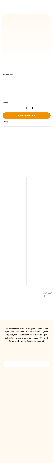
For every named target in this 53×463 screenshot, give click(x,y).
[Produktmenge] (26, 108)
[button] (44, 9)
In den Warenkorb (26, 115)
